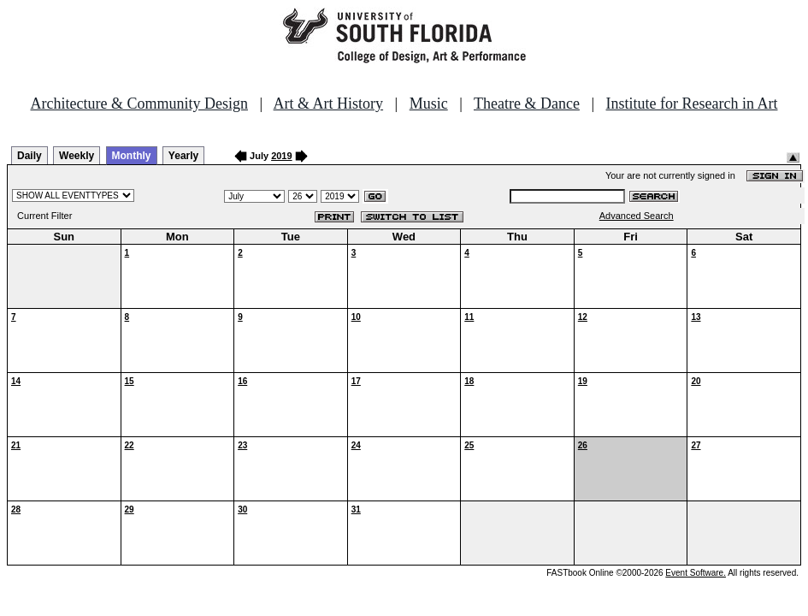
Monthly (131, 156)
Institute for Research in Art (692, 103)
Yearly (183, 156)
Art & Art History (329, 103)
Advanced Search (636, 215)
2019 (281, 156)
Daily (29, 156)
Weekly (76, 156)
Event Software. (695, 573)
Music (429, 103)
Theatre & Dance (527, 103)
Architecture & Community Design (139, 103)
